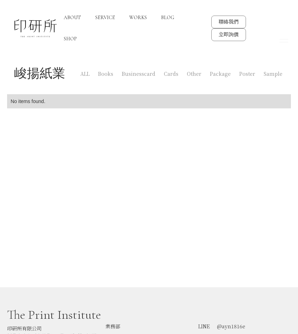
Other (194, 73)
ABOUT (72, 18)
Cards (171, 73)
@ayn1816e (231, 322)
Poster (247, 73)
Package (220, 73)
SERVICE (105, 18)
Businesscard (138, 73)
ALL (85, 73)
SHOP (70, 39)
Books (105, 73)
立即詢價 (229, 35)
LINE (204, 322)
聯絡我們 (229, 22)
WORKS (138, 18)
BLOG (167, 18)
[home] (35, 28)
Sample (273, 73)
